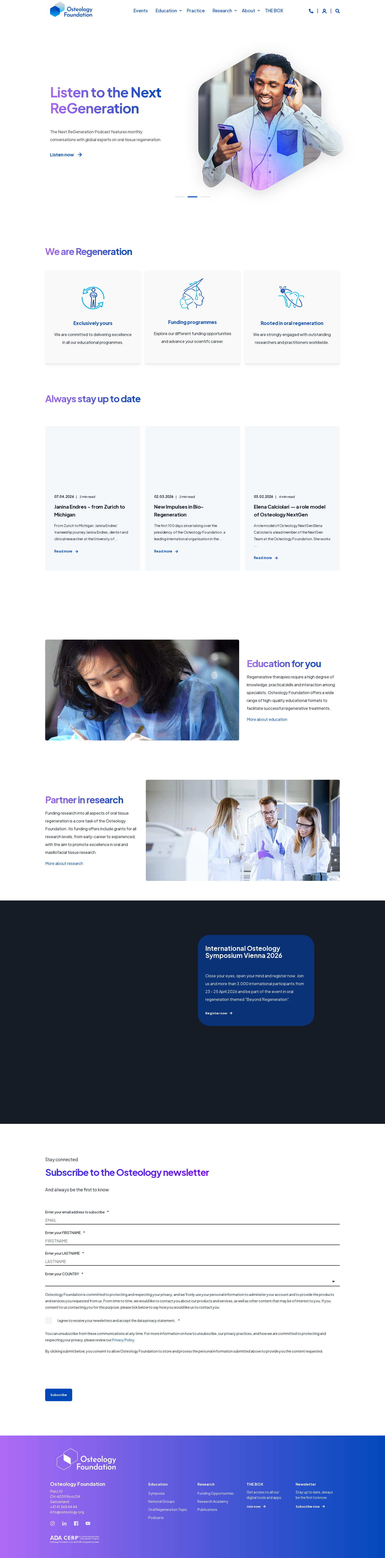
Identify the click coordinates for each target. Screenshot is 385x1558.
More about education (267, 719)
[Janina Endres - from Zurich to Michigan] (92, 498)
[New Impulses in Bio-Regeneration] (192, 498)
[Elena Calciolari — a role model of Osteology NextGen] (292, 498)
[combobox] (192, 1281)
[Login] (324, 10)
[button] (180, 196)
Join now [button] (254, 1506)
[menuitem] (180, 10)
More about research (64, 863)
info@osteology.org (67, 1512)
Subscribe (58, 1395)
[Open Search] (337, 10)
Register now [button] (216, 1013)
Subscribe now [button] (308, 1506)
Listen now (66, 155)
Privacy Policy (123, 1340)
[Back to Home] (71, 10)
